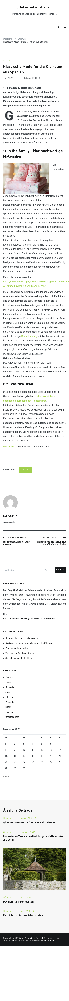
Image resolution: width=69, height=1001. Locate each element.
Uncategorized (12, 717)
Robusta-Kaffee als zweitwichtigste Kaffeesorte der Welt (33, 838)
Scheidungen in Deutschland (18, 658)
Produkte (9, 702)
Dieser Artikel (10, 446)
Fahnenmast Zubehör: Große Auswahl (18, 541)
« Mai (6, 776)
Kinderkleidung (29, 336)
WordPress (49, 940)
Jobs (7, 692)
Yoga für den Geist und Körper (19, 653)
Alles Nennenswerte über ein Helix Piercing (29, 822)
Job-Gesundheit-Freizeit (34, 7)
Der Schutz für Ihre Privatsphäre (23, 915)
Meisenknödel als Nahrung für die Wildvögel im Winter (50, 541)
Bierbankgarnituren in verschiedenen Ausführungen (29, 643)
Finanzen (9, 677)
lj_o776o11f (8, 78)
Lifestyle (7, 61)
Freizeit (8, 682)
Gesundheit (10, 687)
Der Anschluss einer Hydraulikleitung (22, 638)
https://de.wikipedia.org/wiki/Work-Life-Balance (29, 618)
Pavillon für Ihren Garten (16, 648)
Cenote (14, 940)
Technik (9, 712)
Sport (8, 707)
